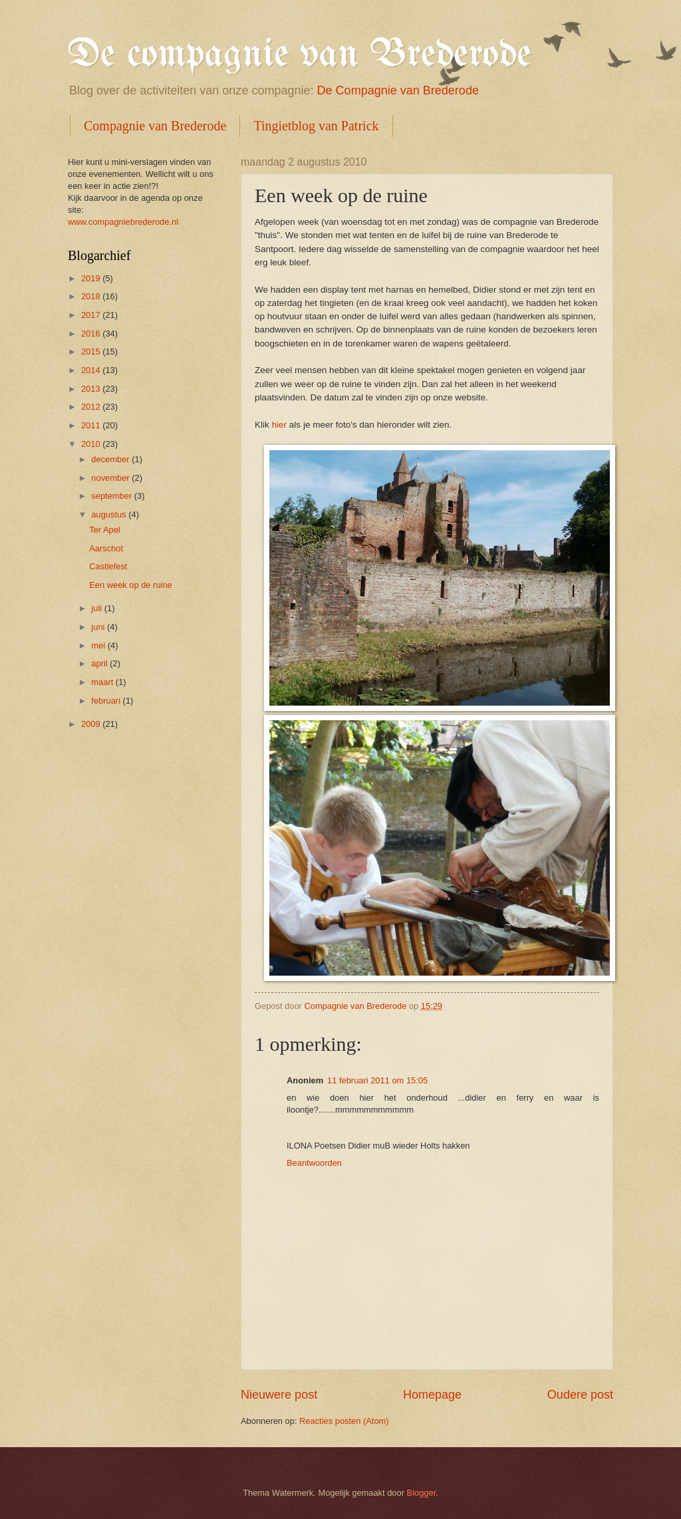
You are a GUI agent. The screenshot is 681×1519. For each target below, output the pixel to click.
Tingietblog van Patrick (315, 125)
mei (99, 645)
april (100, 663)
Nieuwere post (279, 1394)
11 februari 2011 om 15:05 (377, 1080)
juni (99, 627)
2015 (91, 351)
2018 (91, 296)
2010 (91, 444)
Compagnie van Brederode (155, 125)
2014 (91, 370)
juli (97, 608)
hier (279, 425)
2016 (91, 334)
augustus (109, 514)
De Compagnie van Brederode (398, 90)
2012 (91, 407)
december (111, 459)
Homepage (432, 1394)
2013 (91, 389)
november (111, 478)
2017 (91, 315)
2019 (91, 278)
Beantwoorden (314, 1163)
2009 (91, 724)
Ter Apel (104, 530)
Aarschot (106, 548)
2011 (91, 425)
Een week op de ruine (130, 585)
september (112, 496)
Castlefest (108, 566)
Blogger (421, 1493)
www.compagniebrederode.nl (123, 222)
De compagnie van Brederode (299, 55)
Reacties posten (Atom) (344, 1421)
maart (103, 682)
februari (106, 701)
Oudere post (580, 1394)
